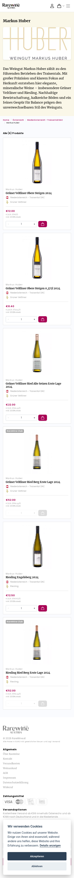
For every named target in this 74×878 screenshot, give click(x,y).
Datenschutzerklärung (15, 782)
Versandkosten (11, 763)
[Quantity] (21, 224)
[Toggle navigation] (68, 6)
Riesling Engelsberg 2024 (22, 577)
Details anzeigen (50, 845)
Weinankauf (10, 768)
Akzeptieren (37, 856)
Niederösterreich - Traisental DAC (45, 120)
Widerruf (8, 787)
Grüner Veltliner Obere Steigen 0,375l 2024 (33, 288)
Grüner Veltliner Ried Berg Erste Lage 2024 (33, 482)
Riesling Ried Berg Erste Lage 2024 (28, 672)
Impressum (9, 777)
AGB (5, 772)
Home (6, 120)
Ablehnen (37, 866)
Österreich (18, 120)
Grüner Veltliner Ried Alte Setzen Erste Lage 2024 (33, 385)
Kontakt (7, 758)
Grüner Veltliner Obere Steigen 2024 (29, 193)
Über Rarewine (11, 753)
